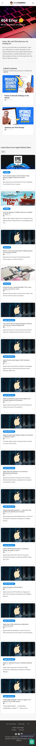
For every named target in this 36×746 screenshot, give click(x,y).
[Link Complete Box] (18, 172)
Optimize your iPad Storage (14, 127)
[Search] (33, 3)
